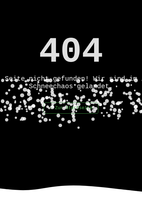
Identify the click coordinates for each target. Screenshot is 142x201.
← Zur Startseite (71, 108)
